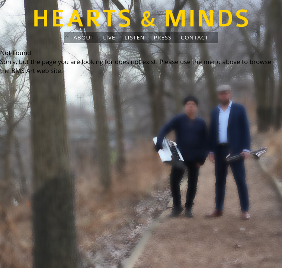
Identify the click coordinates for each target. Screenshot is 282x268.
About (83, 37)
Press (163, 37)
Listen (135, 37)
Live (109, 37)
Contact (195, 37)
